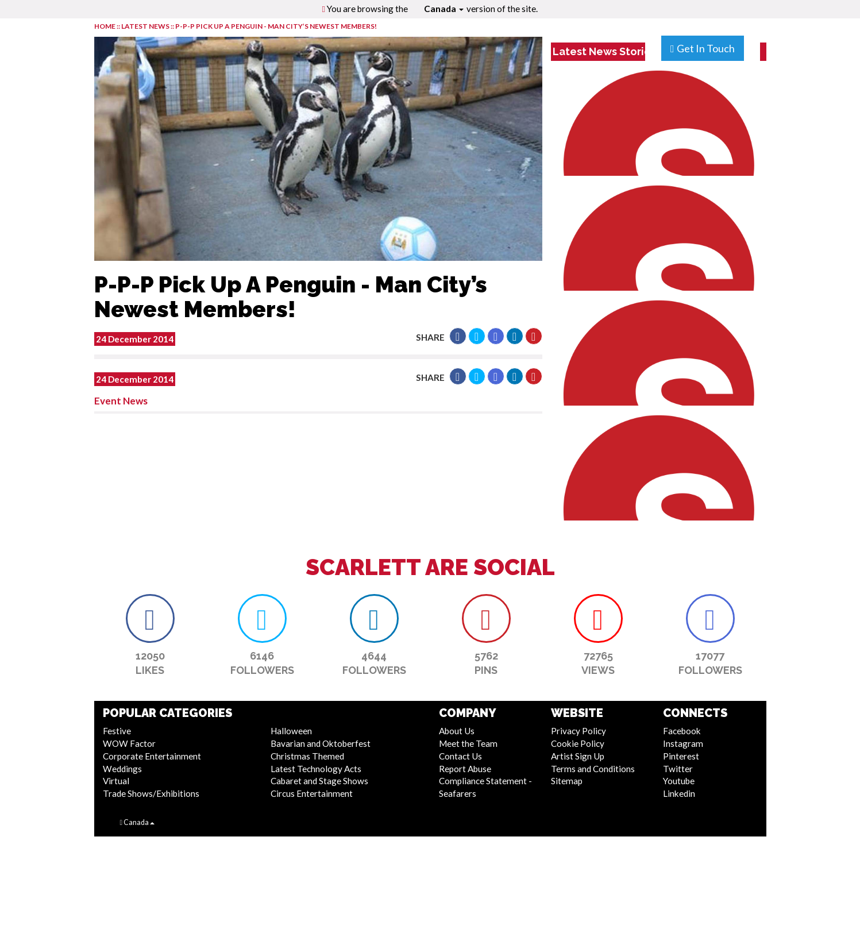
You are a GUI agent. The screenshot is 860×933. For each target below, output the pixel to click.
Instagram (683, 743)
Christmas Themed (307, 756)
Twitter (678, 769)
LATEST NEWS (146, 26)
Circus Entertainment (312, 793)
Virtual (116, 781)
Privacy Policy (578, 731)
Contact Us (460, 756)
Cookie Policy (577, 743)
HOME (104, 26)
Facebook (682, 731)
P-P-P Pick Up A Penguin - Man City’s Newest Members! (276, 26)
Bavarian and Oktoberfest (321, 743)
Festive (117, 731)
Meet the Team (468, 743)
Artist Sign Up (577, 756)
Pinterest (681, 756)
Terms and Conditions (593, 769)
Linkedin (679, 793)
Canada (444, 8)
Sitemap (567, 781)
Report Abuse (465, 769)
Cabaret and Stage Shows (319, 781)
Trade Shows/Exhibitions (151, 793)
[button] (457, 336)
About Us (457, 731)
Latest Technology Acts (316, 769)
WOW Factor (129, 743)
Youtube (679, 781)
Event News (121, 401)
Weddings (122, 769)
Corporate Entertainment (152, 756)
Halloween (291, 731)
